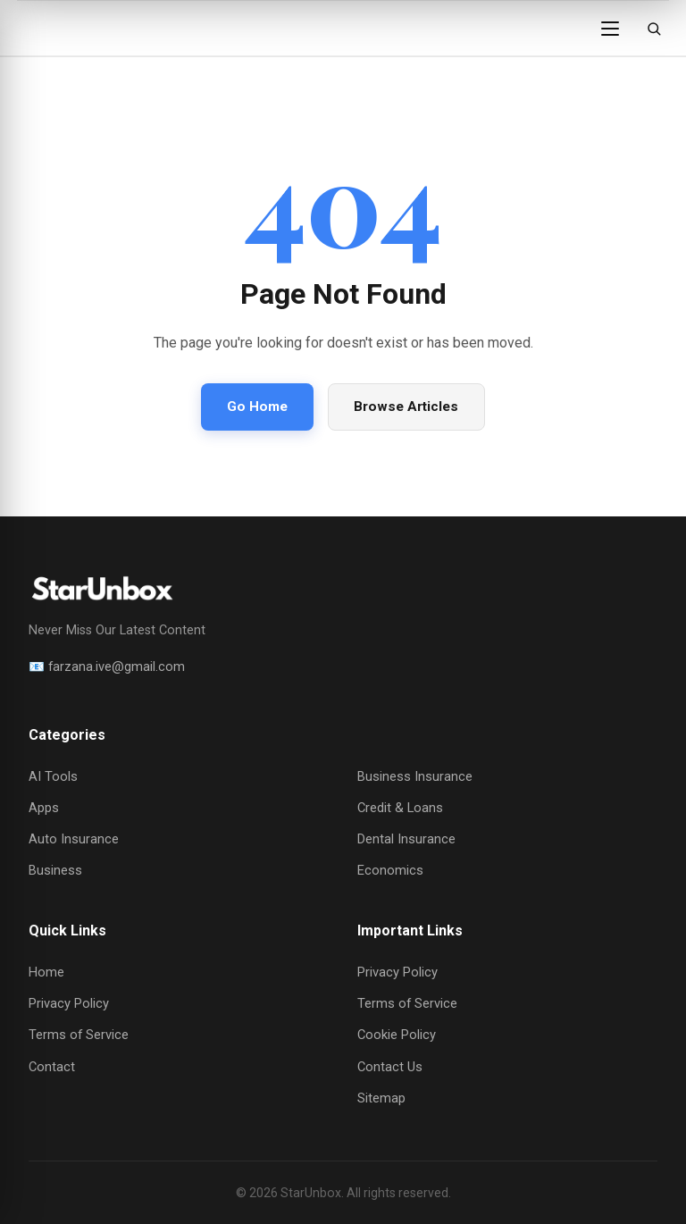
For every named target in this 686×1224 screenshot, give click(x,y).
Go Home (257, 406)
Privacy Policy (69, 1003)
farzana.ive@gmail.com (116, 666)
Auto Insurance (74, 839)
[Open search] (654, 28)
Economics (390, 870)
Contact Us (389, 1067)
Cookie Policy (396, 1035)
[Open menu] (616, 28)
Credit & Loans (400, 808)
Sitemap (381, 1098)
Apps (44, 808)
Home (46, 972)
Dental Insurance (406, 839)
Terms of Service (79, 1035)
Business (55, 870)
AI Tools (53, 776)
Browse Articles (406, 406)
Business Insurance (415, 776)
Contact (52, 1067)
